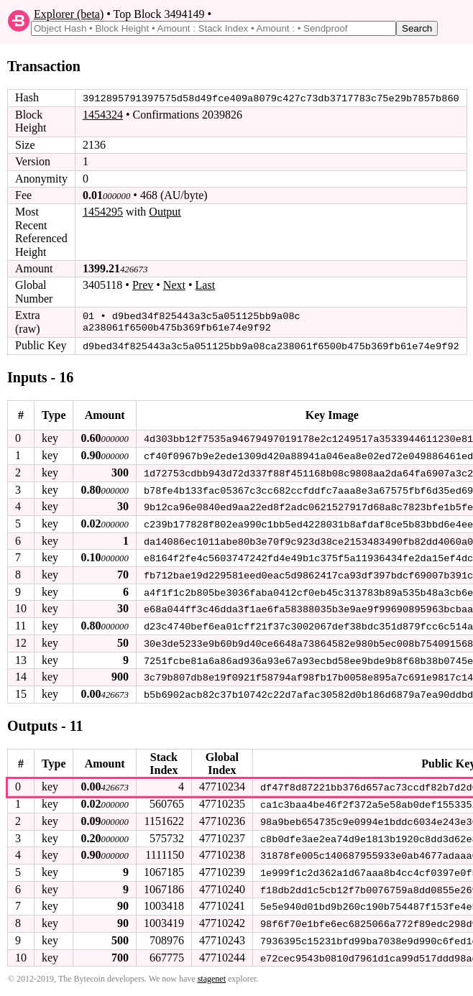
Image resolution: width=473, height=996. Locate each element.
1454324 (103, 115)
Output (164, 212)
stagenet (212, 972)
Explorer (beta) (69, 14)
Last (206, 285)
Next (174, 285)
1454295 (103, 212)
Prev (142, 285)
